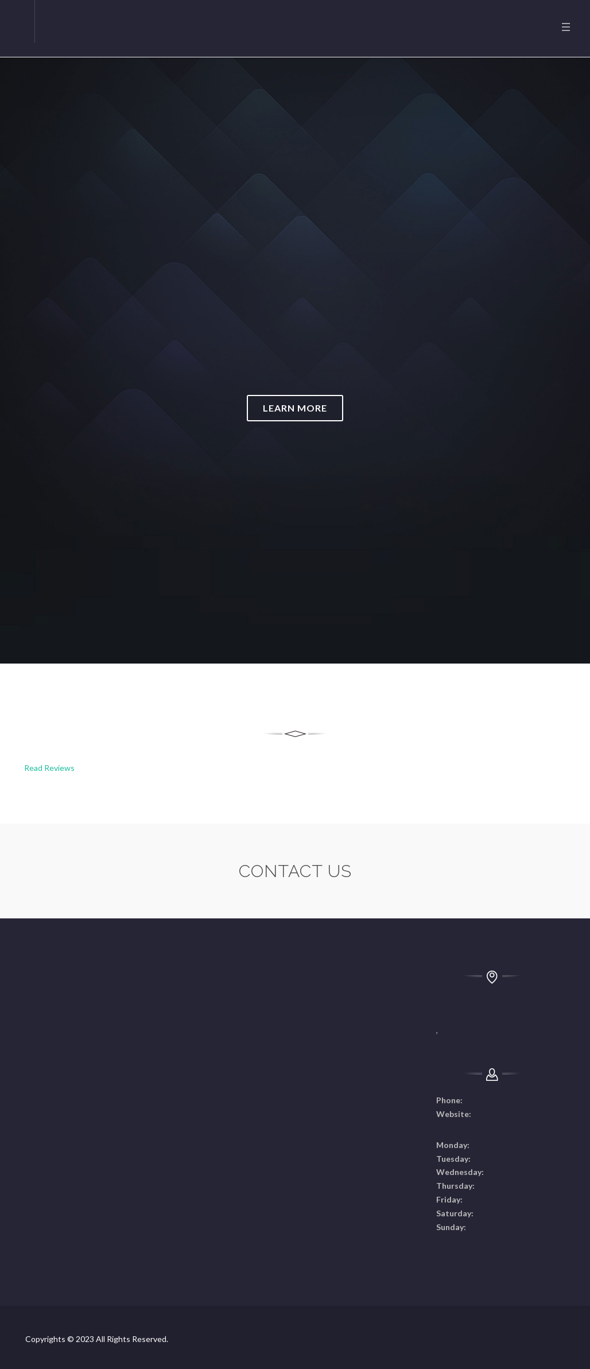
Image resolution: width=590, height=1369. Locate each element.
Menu (566, 27)
